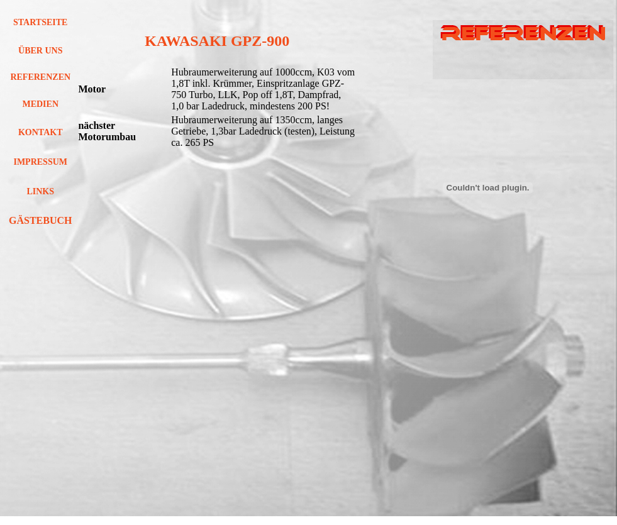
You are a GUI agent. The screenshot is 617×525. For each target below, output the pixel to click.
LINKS (40, 191)
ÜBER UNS (40, 50)
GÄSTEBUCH (40, 220)
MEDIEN (40, 104)
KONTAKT (40, 132)
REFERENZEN (40, 77)
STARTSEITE (40, 22)
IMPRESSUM (40, 162)
